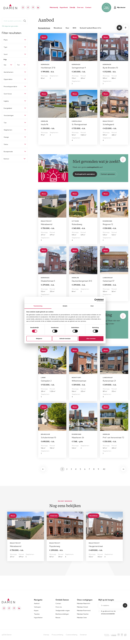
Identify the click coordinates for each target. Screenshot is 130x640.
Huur (67, 28)
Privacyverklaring (57, 635)
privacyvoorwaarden (108, 613)
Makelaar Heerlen (83, 614)
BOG (74, 28)
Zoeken (25, 21)
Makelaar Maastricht (83, 603)
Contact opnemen (108, 174)
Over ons (80, 7)
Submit (125, 605)
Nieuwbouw (58, 28)
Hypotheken (38, 617)
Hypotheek (64, 7)
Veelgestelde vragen (63, 610)
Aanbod (36, 603)
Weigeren (39, 338)
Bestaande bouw (44, 28)
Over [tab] (92, 306)
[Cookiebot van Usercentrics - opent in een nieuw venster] (96, 300)
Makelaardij (54, 7)
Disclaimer (83, 635)
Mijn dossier (119, 7)
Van (5, 65)
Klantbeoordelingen (62, 614)
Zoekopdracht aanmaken (85, 174)
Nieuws (58, 617)
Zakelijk (72, 7)
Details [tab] (65, 306)
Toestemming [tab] (37, 306)
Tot (18, 65)
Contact (88, 7)
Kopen (36, 610)
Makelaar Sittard (82, 607)
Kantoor (6, 159)
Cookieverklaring (71, 635)
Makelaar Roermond (83, 610)
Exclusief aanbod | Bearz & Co (90, 28)
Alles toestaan (91, 338)
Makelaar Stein (82, 617)
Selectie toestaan (65, 338)
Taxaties (37, 614)
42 (104, 469)
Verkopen (37, 607)
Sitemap (46, 635)
